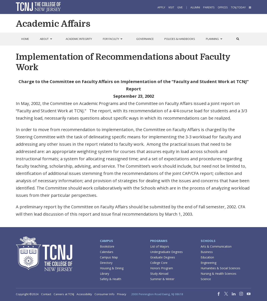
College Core (159, 263)
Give (180, 7)
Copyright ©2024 (27, 294)
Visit (171, 7)
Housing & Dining (111, 268)
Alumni (195, 7)
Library (104, 274)
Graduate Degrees (162, 257)
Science (206, 279)
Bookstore (107, 246)
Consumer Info (104, 294)
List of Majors (159, 246)
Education (207, 257)
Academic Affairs (53, 24)
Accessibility (84, 294)
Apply (161, 7)
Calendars (106, 252)
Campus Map (109, 257)
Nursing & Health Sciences (218, 274)
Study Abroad (159, 274)
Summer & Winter (162, 279)
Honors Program (161, 268)
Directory (106, 263)
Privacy (121, 294)
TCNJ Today (238, 7)
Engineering (208, 263)
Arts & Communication (216, 246)
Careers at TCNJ (64, 294)
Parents (209, 7)
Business (207, 252)
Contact (46, 294)
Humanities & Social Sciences (220, 268)
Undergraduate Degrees (166, 252)
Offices (223, 7)
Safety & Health (110, 279)
